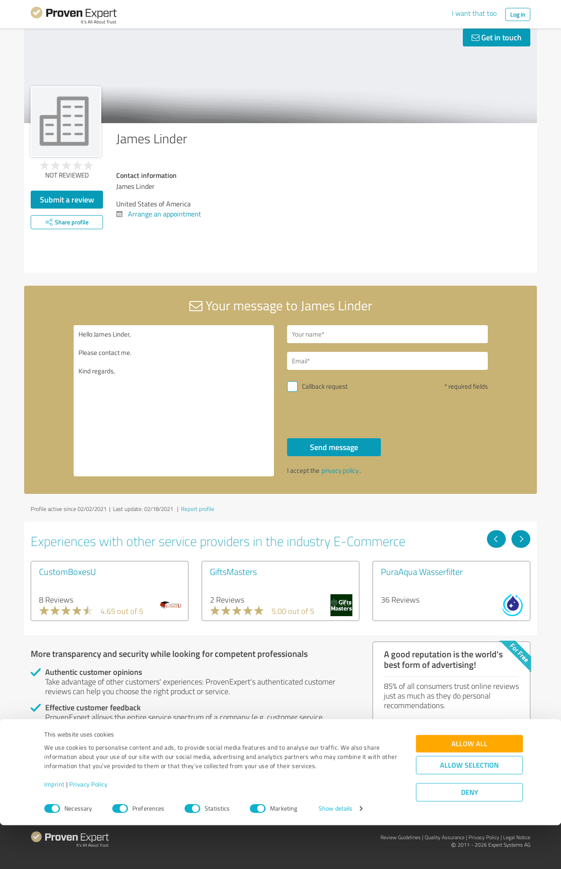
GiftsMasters (233, 571)
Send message (334, 447)
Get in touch (497, 37)
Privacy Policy (88, 828)
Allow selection (469, 809)
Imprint (54, 828)
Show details (335, 852)
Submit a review (67, 199)
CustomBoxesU (67, 571)
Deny (469, 836)
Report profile (197, 509)
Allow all (469, 788)
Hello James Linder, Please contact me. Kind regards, (174, 400)
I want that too (474, 13)
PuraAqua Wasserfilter (422, 571)
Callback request (325, 386)
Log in (517, 14)
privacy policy (340, 470)
